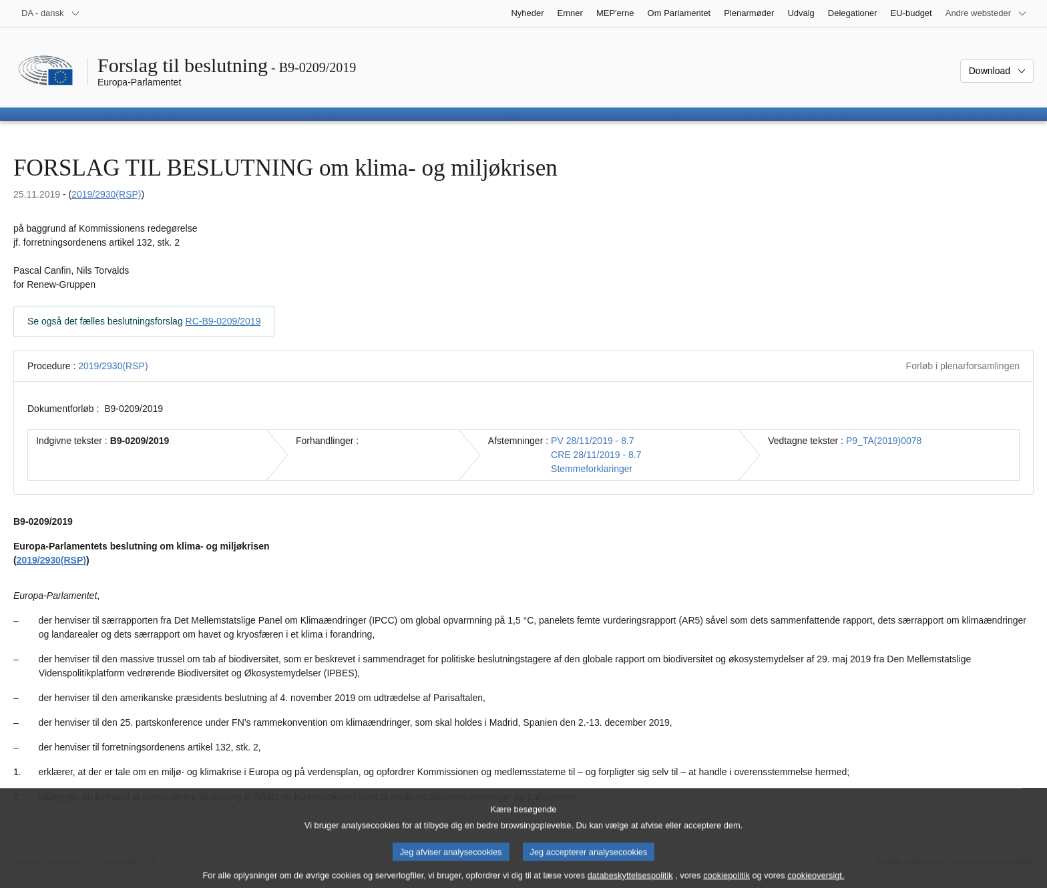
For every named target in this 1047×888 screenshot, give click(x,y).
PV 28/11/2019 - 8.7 (592, 440)
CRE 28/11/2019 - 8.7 (596, 454)
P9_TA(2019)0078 (883, 440)
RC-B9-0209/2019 (223, 321)
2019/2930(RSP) (106, 194)
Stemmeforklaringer (591, 468)
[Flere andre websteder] (986, 13)
